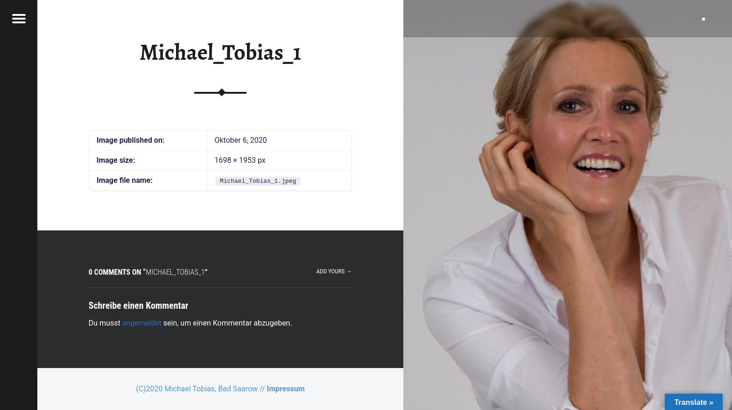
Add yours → (334, 271)
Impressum (286, 388)
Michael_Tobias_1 (220, 52)
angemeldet (142, 323)
